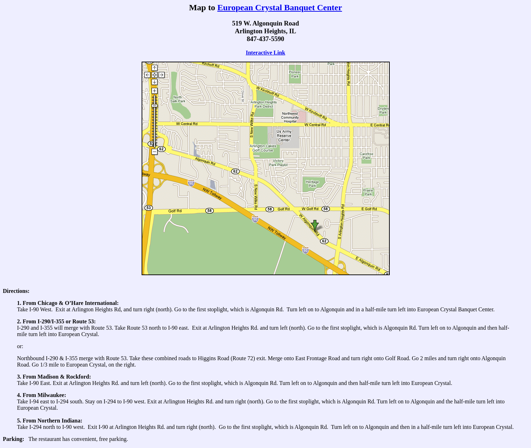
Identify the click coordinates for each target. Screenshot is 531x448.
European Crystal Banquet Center (279, 7)
